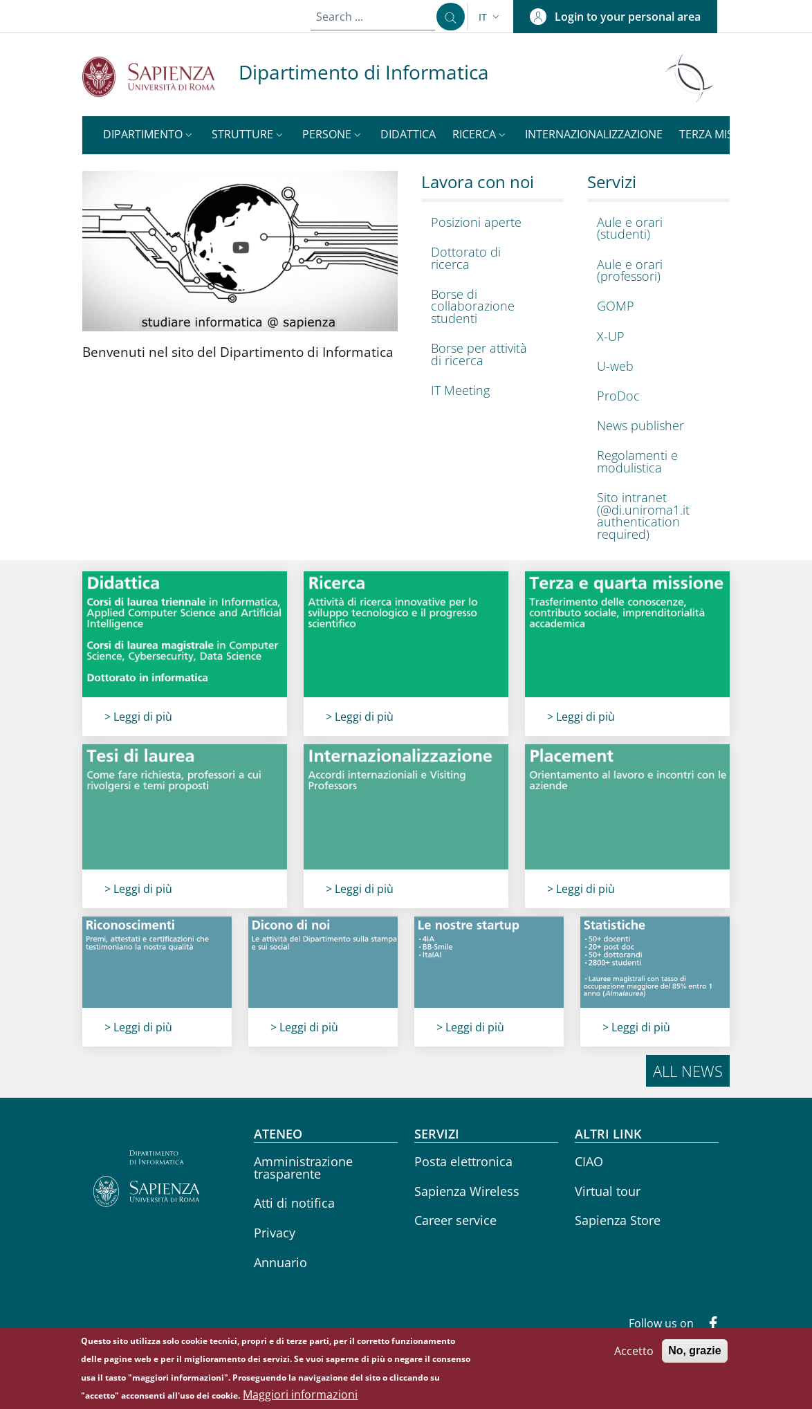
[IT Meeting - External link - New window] (489, 390)
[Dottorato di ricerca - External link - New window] (489, 258)
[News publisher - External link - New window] (655, 426)
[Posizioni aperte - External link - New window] (489, 222)
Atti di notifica (294, 1203)
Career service (455, 1220)
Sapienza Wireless (466, 1191)
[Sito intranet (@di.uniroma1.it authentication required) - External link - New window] (655, 516)
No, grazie (694, 1358)
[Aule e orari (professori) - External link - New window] (655, 271)
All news (688, 1070)
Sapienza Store (618, 1220)
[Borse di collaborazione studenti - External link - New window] (489, 306)
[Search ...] (446, 16)
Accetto (634, 1358)
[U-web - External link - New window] (655, 366)
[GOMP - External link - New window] (655, 307)
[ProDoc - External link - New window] (655, 396)
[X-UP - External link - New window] (655, 336)
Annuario (280, 1262)
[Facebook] (707, 1324)
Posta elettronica (463, 1161)
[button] (490, 17)
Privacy (274, 1232)
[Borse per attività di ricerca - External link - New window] (489, 354)
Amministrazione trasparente (303, 1167)
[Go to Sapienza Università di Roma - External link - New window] (160, 76)
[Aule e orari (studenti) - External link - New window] (655, 229)
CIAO (589, 1161)
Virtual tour (607, 1191)
